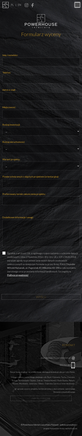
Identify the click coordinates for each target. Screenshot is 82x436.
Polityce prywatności (17, 275)
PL (12, 4)
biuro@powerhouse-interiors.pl (53, 360)
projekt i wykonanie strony (53, 428)
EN (19, 4)
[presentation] (26, 287)
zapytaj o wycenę (41, 393)
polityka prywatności (68, 424)
